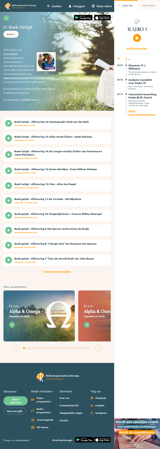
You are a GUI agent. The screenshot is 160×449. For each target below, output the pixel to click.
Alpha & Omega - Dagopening (39, 311)
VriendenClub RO (69, 405)
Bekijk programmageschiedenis (142, 113)
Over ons (64, 397)
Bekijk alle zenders (137, 48)
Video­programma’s (41, 399)
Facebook (98, 397)
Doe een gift (14, 411)
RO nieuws (39, 427)
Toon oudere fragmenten (57, 271)
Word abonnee (15, 401)
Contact (64, 420)
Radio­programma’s (41, 410)
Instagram (99, 412)
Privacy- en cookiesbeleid (16, 440)
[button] (16, 348)
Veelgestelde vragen (71, 412)
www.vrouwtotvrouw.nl (15, 77)
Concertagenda (42, 420)
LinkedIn (97, 405)
